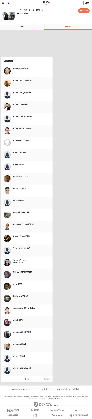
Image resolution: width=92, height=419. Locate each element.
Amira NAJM (18, 164)
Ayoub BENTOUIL (20, 176)
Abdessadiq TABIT (21, 140)
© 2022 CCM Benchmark (56, 399)
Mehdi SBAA (18, 320)
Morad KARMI (19, 356)
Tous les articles (33, 399)
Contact (19, 397)
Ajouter (85, 10)
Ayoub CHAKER (19, 188)
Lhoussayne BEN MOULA (24, 308)
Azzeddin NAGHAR (21, 212)
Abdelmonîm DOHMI (22, 128)
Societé (42, 397)
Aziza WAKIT (18, 200)
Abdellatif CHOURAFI (22, 116)
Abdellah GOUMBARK (22, 80)
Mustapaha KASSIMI (22, 368)
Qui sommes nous (10, 397)
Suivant (46, 379)
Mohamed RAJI (19, 344)
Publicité (26, 397)
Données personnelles (53, 397)
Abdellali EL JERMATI (22, 92)
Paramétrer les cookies (68, 397)
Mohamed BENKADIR (22, 332)
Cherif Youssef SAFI (21, 248)
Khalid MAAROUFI (20, 296)
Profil (22, 27)
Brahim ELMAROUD (21, 236)
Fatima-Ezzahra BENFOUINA (20, 261)
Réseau (68, 27)
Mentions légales (82, 397)
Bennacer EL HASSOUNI (23, 224)
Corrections (43, 399)
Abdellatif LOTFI (20, 104)
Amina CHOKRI (19, 152)
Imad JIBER (17, 284)
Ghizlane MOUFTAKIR (22, 272)
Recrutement (34, 397)
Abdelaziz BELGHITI (21, 68)
